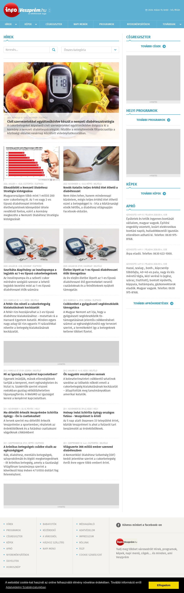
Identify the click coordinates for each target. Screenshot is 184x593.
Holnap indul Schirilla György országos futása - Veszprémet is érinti (88, 414)
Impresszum (86, 537)
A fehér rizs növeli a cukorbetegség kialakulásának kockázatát (27, 306)
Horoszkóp (13, 567)
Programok (106, 24)
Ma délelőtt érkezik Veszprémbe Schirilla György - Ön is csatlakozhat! (31, 414)
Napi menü (49, 549)
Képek (28, 24)
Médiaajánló (87, 524)
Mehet (53, 50)
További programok (151, 120)
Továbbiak (169, 24)
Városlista (49, 10)
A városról (50, 537)
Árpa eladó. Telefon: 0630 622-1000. (149, 253)
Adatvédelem (87, 530)
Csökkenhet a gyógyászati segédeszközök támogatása (91, 306)
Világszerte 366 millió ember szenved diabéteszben (88, 449)
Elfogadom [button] (163, 585)
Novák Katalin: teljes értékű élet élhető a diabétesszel (90, 189)
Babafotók (49, 524)
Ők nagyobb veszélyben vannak (84, 374)
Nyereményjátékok (138, 24)
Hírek (8, 24)
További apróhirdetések (150, 303)
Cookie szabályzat (90, 555)
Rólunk (84, 543)
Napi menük (81, 24)
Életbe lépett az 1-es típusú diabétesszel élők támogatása (90, 272)
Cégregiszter (54, 24)
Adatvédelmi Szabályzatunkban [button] (26, 587)
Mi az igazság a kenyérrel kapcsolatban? (30, 374)
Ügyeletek (12, 561)
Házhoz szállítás (53, 543)
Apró (9, 549)
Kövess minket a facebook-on (142, 525)
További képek (151, 193)
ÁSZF (82, 549)
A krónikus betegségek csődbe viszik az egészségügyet (30, 449)
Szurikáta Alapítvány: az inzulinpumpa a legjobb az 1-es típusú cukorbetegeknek (30, 272)
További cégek (151, 46)
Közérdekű (49, 530)
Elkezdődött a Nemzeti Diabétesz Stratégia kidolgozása (25, 189)
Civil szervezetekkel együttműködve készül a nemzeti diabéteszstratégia (60, 121)
